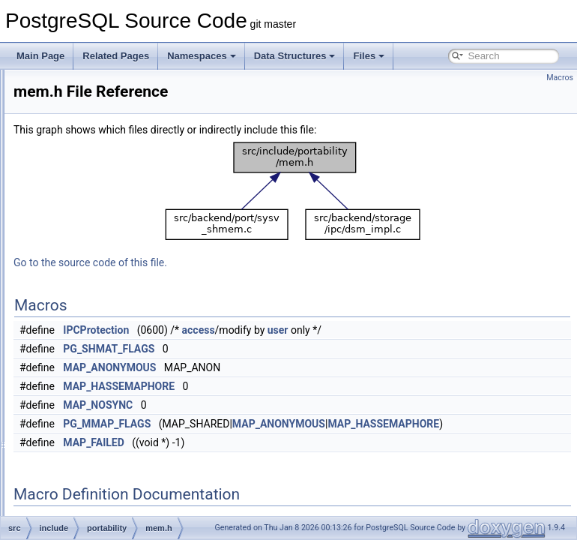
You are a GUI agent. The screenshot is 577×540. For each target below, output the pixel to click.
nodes (85, 168)
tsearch (88, 448)
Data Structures (295, 56)
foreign (87, 85)
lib (77, 118)
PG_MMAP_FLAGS (294, 424)
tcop (82, 432)
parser (86, 201)
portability (92, 267)
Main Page (40, 56)
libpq (82, 135)
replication (94, 349)
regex (84, 333)
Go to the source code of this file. (277, 262)
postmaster (95, 316)
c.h (79, 481)
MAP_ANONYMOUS (296, 368)
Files (368, 56)
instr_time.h (108, 283)
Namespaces (201, 56)
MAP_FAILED (281, 442)
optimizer (91, 184)
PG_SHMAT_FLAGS (296, 349)
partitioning (95, 217)
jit (76, 102)
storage (88, 415)
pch (80, 234)
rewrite (86, 366)
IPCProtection (283, 330)
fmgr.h (85, 498)
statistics (90, 399)
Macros (559, 77)
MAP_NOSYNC (285, 405)
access (385, 330)
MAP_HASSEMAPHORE (306, 386)
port (81, 250)
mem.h (99, 300)
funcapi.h (91, 514)
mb (79, 151)
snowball (91, 382)
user (465, 330)
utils (81, 465)
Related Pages (115, 56)
